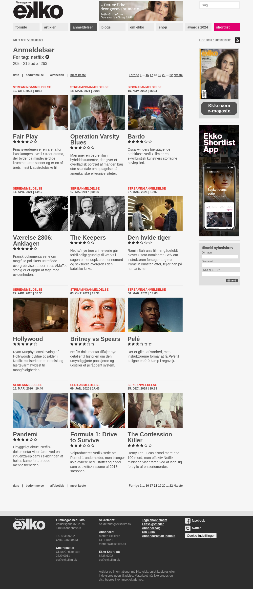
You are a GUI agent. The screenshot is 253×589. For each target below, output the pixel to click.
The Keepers (88, 237)
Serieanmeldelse (27, 188)
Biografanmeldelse (145, 87)
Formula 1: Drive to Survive (93, 437)
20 (163, 75)
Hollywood (28, 339)
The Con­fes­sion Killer (150, 437)
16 (147, 75)
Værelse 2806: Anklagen (33, 240)
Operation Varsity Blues (94, 139)
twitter (193, 528)
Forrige (134, 75)
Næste (178, 75)
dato (16, 75)
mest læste (78, 75)
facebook (195, 520)
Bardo (136, 136)
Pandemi (25, 434)
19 (159, 75)
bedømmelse (35, 75)
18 (155, 75)
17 (151, 75)
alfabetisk (57, 75)
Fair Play (25, 136)
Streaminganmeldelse (32, 87)
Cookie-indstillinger (201, 535)
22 (171, 75)
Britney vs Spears (95, 339)
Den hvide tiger (149, 237)
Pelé (134, 339)
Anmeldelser (35, 40)
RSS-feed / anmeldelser (215, 40)
